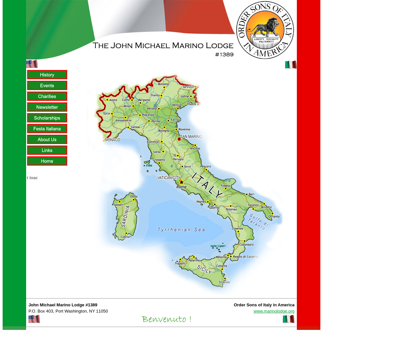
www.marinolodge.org (274, 311)
